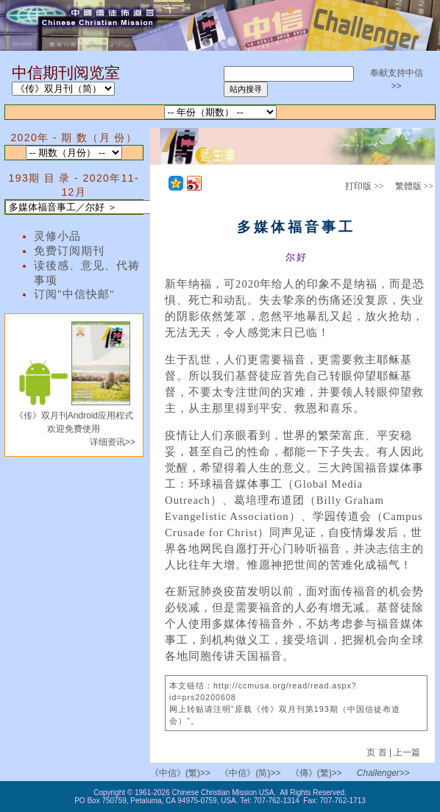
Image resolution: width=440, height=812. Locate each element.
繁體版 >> (414, 186)
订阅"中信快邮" (74, 294)
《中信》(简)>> (250, 773)
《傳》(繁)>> (316, 773)
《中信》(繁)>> (180, 773)
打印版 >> (364, 186)
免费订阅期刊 (69, 251)
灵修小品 (57, 236)
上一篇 (407, 752)
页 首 (377, 752)
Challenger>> (383, 773)
